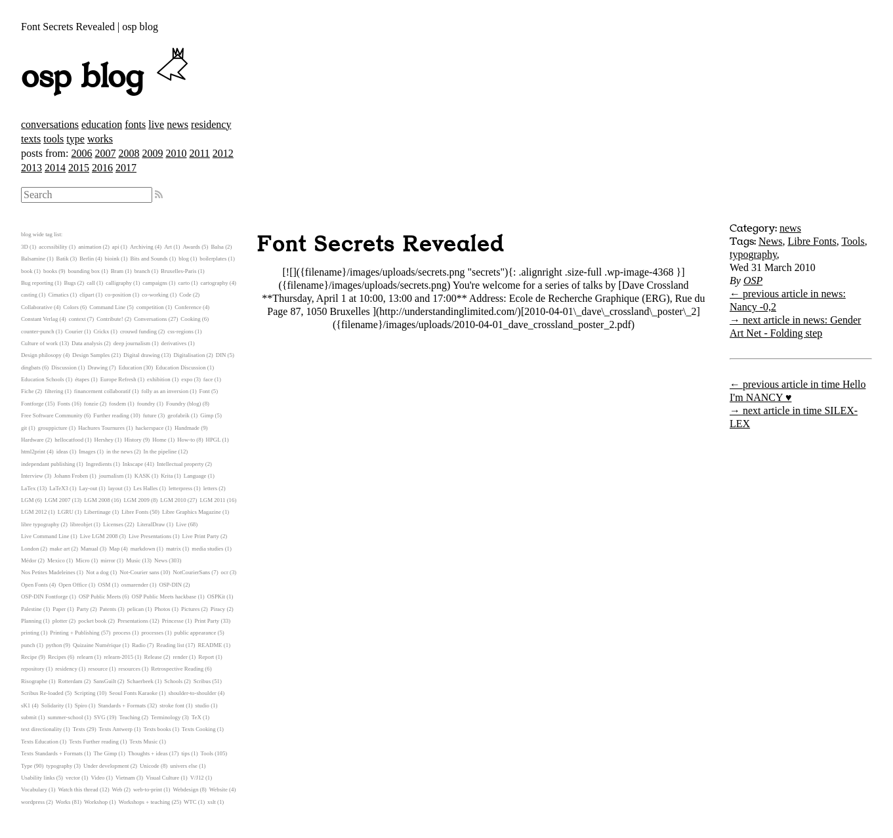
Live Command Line (45, 536)
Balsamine (33, 258)
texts (31, 138)
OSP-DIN (170, 584)
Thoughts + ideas (148, 753)
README (210, 645)
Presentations (132, 621)
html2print (33, 451)
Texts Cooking (198, 729)
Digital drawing (141, 355)
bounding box (84, 271)
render (180, 657)
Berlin (86, 258)
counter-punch (37, 331)
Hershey (104, 439)
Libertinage (97, 512)
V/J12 (197, 777)
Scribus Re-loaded (42, 693)
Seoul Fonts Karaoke (133, 693)
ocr (224, 572)
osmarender (134, 584)
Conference (188, 307)
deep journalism (132, 343)
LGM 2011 (212, 500)
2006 (81, 153)
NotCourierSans (191, 572)
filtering (54, 391)
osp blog (106, 77)
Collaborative (36, 307)
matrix (173, 548)
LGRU (65, 512)
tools (53, 138)
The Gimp (105, 753)
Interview (32, 475)
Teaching (129, 717)
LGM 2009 (136, 500)
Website (218, 789)
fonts (135, 124)
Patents (108, 609)
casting (29, 294)
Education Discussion (180, 367)
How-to (186, 439)
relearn (85, 657)
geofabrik (178, 415)
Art (168, 246)
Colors (70, 307)
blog (183, 258)
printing (30, 632)
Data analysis (87, 343)
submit (29, 717)
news (177, 124)
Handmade (187, 428)
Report (206, 657)
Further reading (111, 415)
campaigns (154, 283)
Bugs (70, 283)
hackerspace (149, 428)
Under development (106, 766)
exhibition (159, 379)
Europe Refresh (118, 379)
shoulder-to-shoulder (193, 693)
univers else (183, 766)
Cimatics (58, 294)
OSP (752, 280)
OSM (104, 584)
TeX (196, 717)
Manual (89, 548)
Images (87, 451)
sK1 (25, 705)
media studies (207, 548)
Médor (28, 560)
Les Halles (145, 488)
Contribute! (109, 319)
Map (114, 548)
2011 (199, 153)
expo (186, 379)
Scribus (202, 681)
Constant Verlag (39, 319)
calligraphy (119, 283)
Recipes (57, 657)
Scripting (84, 693)
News (770, 241)
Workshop (96, 802)
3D (24, 246)
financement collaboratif (102, 391)
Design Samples (91, 355)
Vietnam (125, 777)
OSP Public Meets (100, 596)
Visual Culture (162, 777)
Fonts (63, 403)
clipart (86, 294)
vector (73, 777)
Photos (163, 609)
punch (28, 645)
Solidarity (52, 705)
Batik (62, 258)
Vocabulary (34, 789)
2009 (152, 153)
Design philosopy (41, 355)
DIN (221, 355)
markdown (143, 548)
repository (33, 668)
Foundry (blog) (183, 403)
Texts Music (143, 741)
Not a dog (97, 572)
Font (204, 391)
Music (133, 560)
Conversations (150, 319)
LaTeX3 (58, 488)
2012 (223, 153)
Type (26, 766)
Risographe (34, 681)
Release (153, 657)
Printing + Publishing (74, 632)
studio (202, 705)
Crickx (101, 331)
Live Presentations (150, 536)
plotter (60, 621)
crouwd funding (138, 331)
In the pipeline (160, 451)
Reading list (170, 645)
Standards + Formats (122, 705)
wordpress (33, 802)
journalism (111, 475)
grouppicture (53, 428)
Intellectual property (180, 464)
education (101, 124)
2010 (175, 153)
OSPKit (216, 596)
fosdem (117, 403)
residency (211, 124)
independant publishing (48, 464)
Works (63, 802)
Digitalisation (189, 355)
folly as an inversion (165, 391)
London (30, 548)
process (122, 632)
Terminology (165, 717)
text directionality (41, 729)
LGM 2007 (57, 500)
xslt (211, 802)
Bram (117, 271)
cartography (214, 283)
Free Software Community (52, 415)
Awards (191, 246)
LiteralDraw (151, 524)
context (77, 319)
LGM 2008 (97, 500)
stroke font (171, 705)
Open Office (72, 584)
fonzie (91, 403)
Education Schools (42, 379)
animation (89, 246)
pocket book (92, 621)
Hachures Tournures (101, 428)
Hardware (32, 439)
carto (184, 283)
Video (97, 777)
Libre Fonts (811, 241)
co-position (118, 294)
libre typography (40, 524)
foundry (146, 403)
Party (83, 609)
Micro (82, 560)
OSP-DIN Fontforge (44, 596)
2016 (102, 167)
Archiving (142, 246)
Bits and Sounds (149, 258)
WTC (190, 802)
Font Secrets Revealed (380, 245)
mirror (107, 560)
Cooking (190, 319)
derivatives (174, 343)
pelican (135, 609)
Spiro (81, 705)
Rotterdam (70, 681)
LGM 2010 (173, 500)
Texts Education (39, 741)
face (208, 379)
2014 (55, 167)
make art (60, 548)
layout (115, 488)
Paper (59, 609)
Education (130, 367)
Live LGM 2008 (99, 536)
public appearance (196, 632)
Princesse (173, 621)
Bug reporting (37, 283)
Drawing (97, 367)
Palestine (31, 609)
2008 (128, 153)
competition (150, 307)
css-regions (180, 331)
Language (195, 475)
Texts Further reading (94, 741)
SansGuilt (104, 681)
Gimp (206, 415)
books (50, 271)
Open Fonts (34, 584)
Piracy (218, 609)
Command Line (107, 307)
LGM (27, 500)
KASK (142, 475)
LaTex (28, 488)
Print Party (206, 621)
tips (185, 753)
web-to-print (147, 789)
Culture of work (39, 343)
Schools (173, 681)
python (54, 645)
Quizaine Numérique (97, 645)
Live (181, 524)
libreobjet (81, 524)
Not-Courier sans (139, 572)
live (156, 124)
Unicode (149, 766)
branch (142, 271)
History (132, 439)
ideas (62, 451)
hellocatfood (68, 439)
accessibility (53, 246)
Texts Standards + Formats (52, 753)
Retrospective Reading (177, 668)
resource (98, 668)
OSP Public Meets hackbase (164, 596)
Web (117, 789)
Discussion (64, 367)
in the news (119, 451)
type (75, 138)
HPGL (213, 439)
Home (159, 439)
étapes (82, 379)
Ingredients (99, 464)
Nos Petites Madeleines (48, 572)
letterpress (180, 488)
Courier (74, 331)
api (115, 246)
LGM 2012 (34, 512)
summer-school (65, 717)
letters (210, 488)
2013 (31, 167)
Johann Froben (71, 475)
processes (152, 632)
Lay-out (88, 488)
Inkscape (133, 464)
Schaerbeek (140, 681)
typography (753, 254)
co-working (155, 294)
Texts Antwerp (116, 729)
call (91, 283)
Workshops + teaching (145, 802)
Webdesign (185, 789)
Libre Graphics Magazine (191, 512)
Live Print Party (200, 536)
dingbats (31, 367)
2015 (78, 167)
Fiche (27, 391)
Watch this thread (78, 789)
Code (185, 294)
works (100, 138)
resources (129, 668)
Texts (79, 729)
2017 (125, 167)
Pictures (190, 609)
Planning (31, 621)
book (27, 271)
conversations (50, 124)
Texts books (157, 729)
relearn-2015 (118, 657)
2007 (104, 153)
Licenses (113, 524)
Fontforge (32, 403)
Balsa (217, 246)
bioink (112, 258)
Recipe (29, 657)
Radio (139, 645)
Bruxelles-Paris (178, 271)
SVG (100, 717)
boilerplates (212, 258)
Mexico (56, 560)
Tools (852, 241)
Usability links (38, 777)
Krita (167, 475)
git (24, 428)
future (150, 415)
